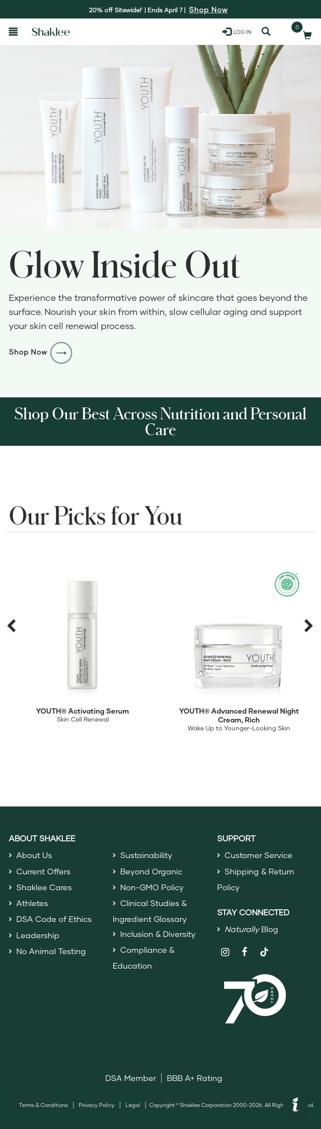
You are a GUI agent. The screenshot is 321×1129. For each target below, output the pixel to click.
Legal (132, 1105)
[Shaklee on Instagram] (225, 952)
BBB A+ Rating (194, 1078)
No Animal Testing (51, 951)
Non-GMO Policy (152, 887)
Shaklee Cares (44, 887)
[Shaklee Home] (51, 32)
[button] (295, 1105)
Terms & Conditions (43, 1105)
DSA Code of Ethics (54, 919)
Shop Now (41, 352)
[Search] (266, 32)
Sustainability (146, 855)
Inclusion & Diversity (158, 934)
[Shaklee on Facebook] (244, 952)
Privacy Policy (96, 1105)
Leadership (37, 935)
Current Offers (43, 871)
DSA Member (130, 1078)
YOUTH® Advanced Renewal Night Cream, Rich (239, 715)
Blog (251, 929)
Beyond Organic (151, 871)
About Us (34, 855)
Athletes (32, 903)
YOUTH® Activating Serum (82, 711)
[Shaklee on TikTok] (264, 947)
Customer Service (258, 855)
